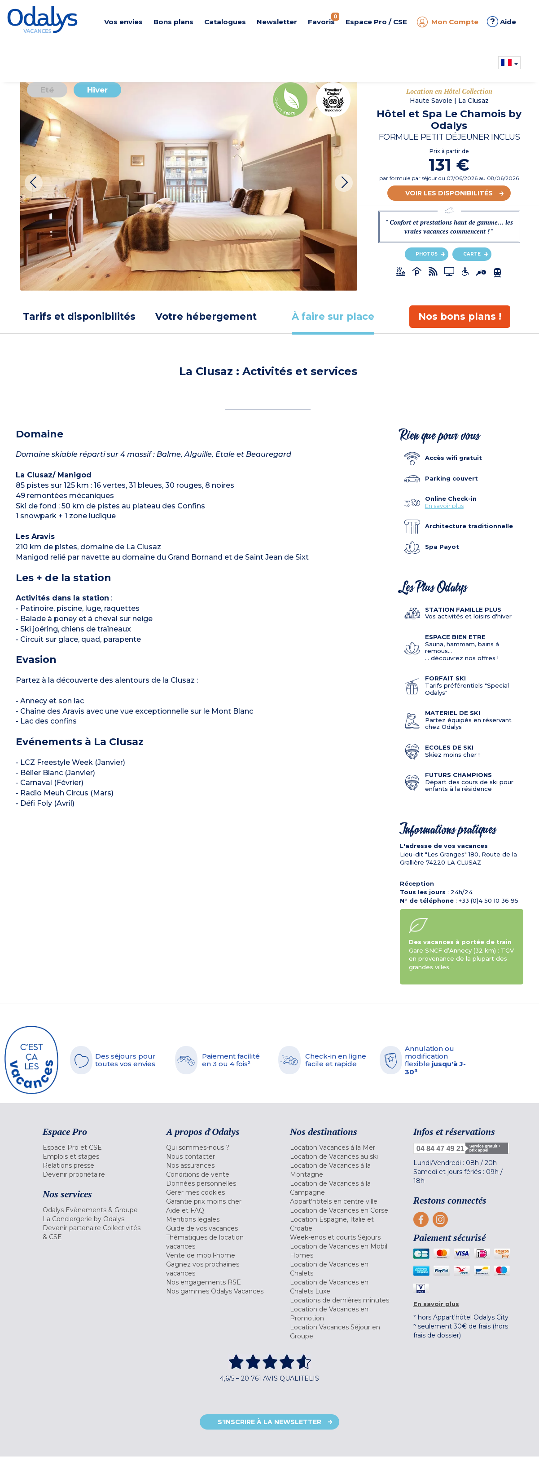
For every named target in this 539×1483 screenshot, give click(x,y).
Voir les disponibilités (449, 193)
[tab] (79, 316)
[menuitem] (93, 1147)
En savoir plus (444, 505)
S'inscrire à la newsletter (269, 1422)
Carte (472, 254)
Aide (501, 21)
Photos (427, 254)
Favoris (323, 19)
